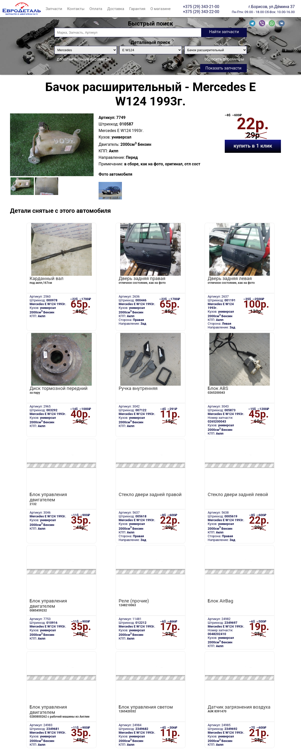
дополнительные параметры (84, 59)
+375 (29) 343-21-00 (201, 6)
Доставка (115, 9)
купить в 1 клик (253, 146)
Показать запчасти (223, 68)
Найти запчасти (224, 31)
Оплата (96, 9)
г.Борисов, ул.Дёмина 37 (272, 6)
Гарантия (137, 9)
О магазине (160, 9)
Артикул (106, 117)
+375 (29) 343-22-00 (201, 11)
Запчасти (54, 9)
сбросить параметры (224, 59)
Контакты (76, 9)
